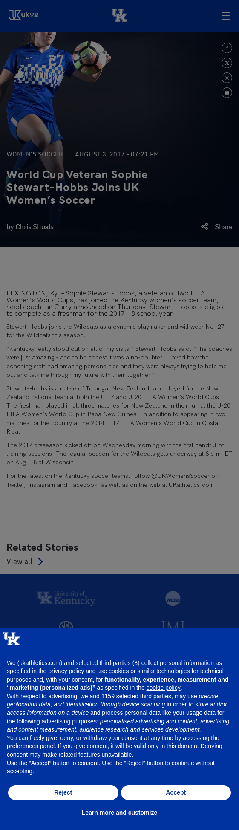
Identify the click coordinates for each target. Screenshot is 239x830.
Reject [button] (63, 792)
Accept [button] (176, 792)
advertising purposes (69, 721)
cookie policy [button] (164, 687)
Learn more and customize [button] (119, 812)
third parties (155, 696)
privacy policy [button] (66, 671)
